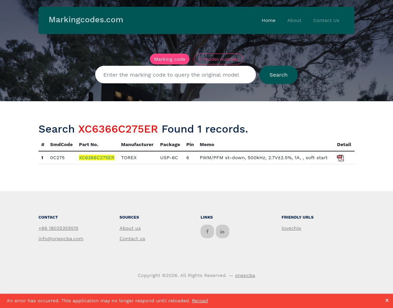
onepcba (245, 275)
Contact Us (326, 20)
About (294, 20)
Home (269, 20)
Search (278, 75)
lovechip (291, 228)
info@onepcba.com (60, 238)
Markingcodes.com (86, 19)
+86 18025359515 (58, 228)
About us (130, 228)
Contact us (132, 238)
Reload (200, 300)
